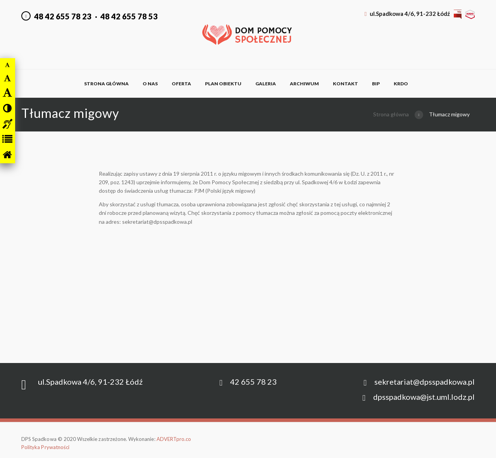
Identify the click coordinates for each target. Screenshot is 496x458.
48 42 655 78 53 (129, 16)
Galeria (265, 83)
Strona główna (106, 83)
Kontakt (345, 83)
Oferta (181, 83)
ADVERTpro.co (174, 439)
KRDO (401, 83)
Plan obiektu (223, 83)
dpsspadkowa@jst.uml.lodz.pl (424, 396)
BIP (376, 83)
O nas (150, 83)
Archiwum (304, 83)
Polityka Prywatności (45, 447)
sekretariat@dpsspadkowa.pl (424, 381)
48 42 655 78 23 (62, 16)
